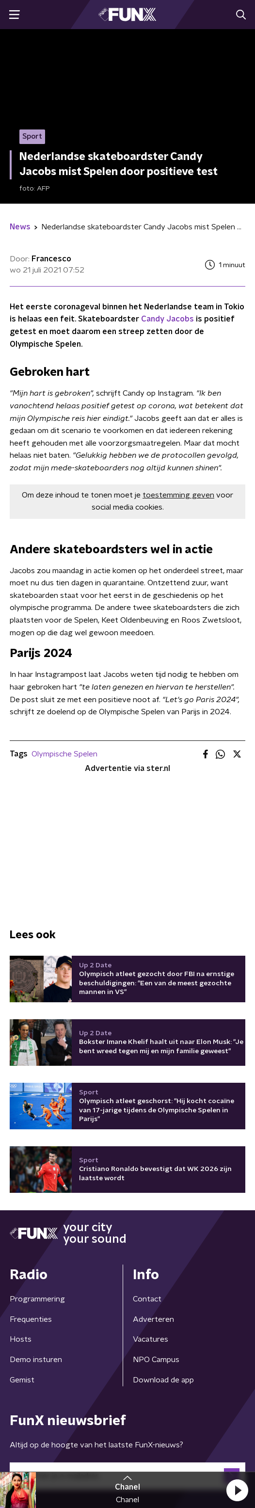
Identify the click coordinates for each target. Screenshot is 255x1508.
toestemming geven (178, 495)
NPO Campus (156, 1360)
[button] (237, 1490)
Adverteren (153, 1319)
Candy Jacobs (167, 319)
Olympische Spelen (64, 754)
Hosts (21, 1339)
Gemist (22, 1380)
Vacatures (150, 1339)
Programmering (37, 1299)
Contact (147, 1299)
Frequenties (31, 1319)
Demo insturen (36, 1360)
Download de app (163, 1380)
